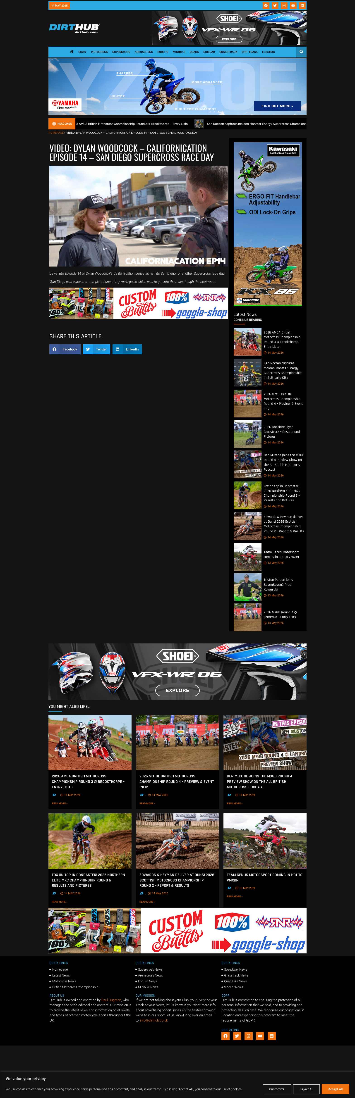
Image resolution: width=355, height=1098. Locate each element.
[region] (177, 1085)
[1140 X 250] (177, 114)
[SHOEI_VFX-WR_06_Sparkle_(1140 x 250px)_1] (229, 44)
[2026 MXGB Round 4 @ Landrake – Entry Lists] (247, 617)
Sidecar (209, 52)
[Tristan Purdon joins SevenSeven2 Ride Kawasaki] (247, 587)
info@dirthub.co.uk (154, 1020)
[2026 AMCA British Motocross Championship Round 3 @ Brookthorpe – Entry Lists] (247, 342)
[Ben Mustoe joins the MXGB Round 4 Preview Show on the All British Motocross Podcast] (247, 465)
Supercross (121, 52)
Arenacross (144, 52)
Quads (194, 52)
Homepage (56, 132)
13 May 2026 (274, 563)
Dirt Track (250, 52)
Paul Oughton (111, 1000)
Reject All (306, 1089)
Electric (268, 52)
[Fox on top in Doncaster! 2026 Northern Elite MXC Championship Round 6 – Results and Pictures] (247, 495)
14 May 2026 (274, 353)
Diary (82, 52)
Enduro (162, 52)
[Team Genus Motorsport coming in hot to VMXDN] (247, 557)
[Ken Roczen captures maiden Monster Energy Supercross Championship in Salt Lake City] (247, 373)
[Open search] (301, 52)
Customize (277, 1089)
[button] (65, 349)
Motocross (99, 52)
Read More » (69, 803)
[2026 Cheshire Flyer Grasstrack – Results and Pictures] (247, 434)
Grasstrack (228, 52)
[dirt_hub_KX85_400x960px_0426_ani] (268, 305)
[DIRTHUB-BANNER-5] (138, 318)
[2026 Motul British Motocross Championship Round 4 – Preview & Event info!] (247, 403)
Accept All (335, 1089)
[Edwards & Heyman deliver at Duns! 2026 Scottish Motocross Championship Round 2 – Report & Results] (247, 526)
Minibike (179, 52)
